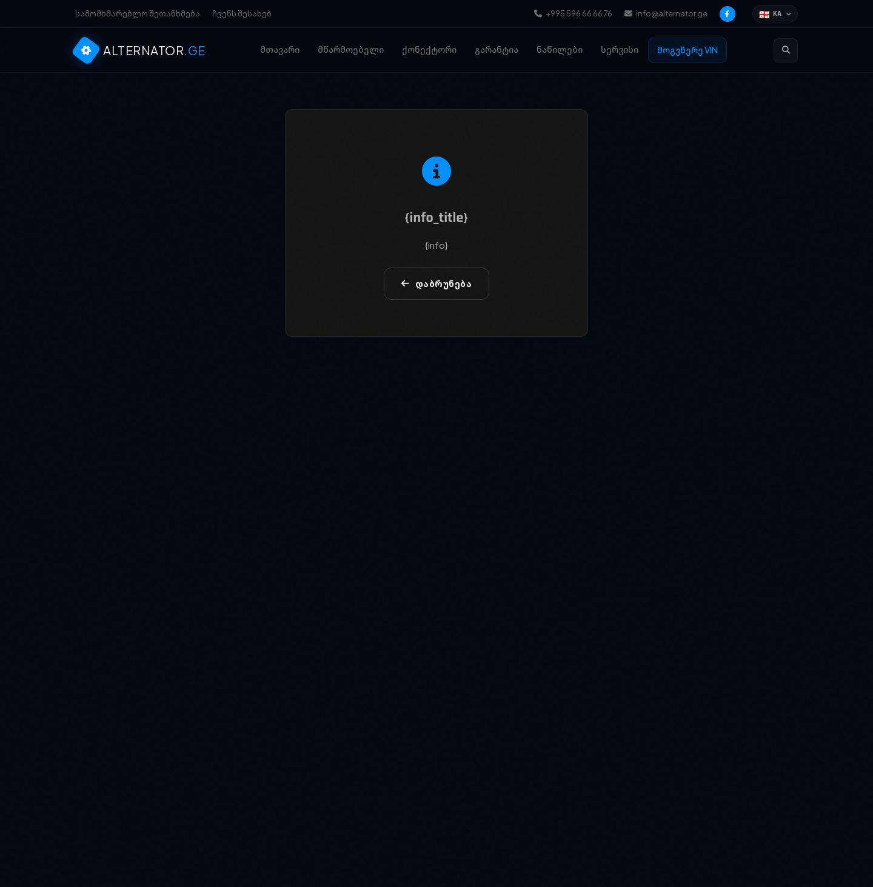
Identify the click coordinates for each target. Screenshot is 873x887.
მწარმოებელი (351, 49)
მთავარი (279, 49)
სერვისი (619, 49)
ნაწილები (560, 49)
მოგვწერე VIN (687, 49)
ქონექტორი (429, 49)
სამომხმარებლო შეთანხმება (137, 13)
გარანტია (496, 49)
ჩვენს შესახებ (242, 13)
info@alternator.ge (665, 13)
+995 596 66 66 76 (573, 13)
